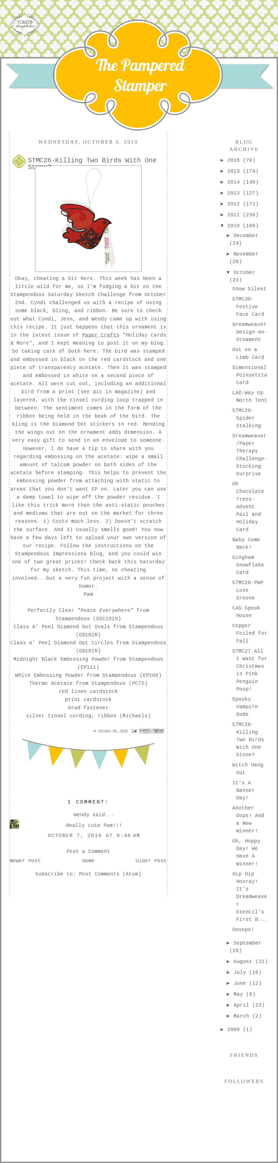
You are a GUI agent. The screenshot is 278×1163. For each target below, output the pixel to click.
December (246, 236)
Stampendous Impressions (51, 554)
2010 (235, 226)
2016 (235, 161)
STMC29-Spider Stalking (246, 418)
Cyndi (38, 303)
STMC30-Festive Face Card (248, 307)
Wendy (99, 319)
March (243, 1016)
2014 (235, 183)
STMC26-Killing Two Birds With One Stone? (248, 740)
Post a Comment (88, 852)
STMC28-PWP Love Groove (247, 590)
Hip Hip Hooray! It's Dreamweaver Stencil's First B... (249, 897)
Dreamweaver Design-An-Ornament (249, 332)
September (248, 943)
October (244, 273)
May (240, 995)
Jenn (66, 319)
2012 (235, 204)
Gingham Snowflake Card (248, 565)
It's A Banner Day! (243, 791)
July (241, 973)
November (246, 254)
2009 (235, 1030)
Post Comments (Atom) (110, 874)
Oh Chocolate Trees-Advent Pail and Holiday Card (248, 507)
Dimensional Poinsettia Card (249, 375)
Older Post (151, 861)
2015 (235, 172)
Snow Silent (249, 289)
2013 (235, 193)
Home (88, 861)
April (243, 1006)
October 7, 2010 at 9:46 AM (94, 836)
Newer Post (25, 861)
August (244, 962)
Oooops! (243, 930)
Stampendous (27, 295)
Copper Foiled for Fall (249, 634)
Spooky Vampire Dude (245, 707)
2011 (235, 215)
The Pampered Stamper (140, 75)
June (241, 984)
